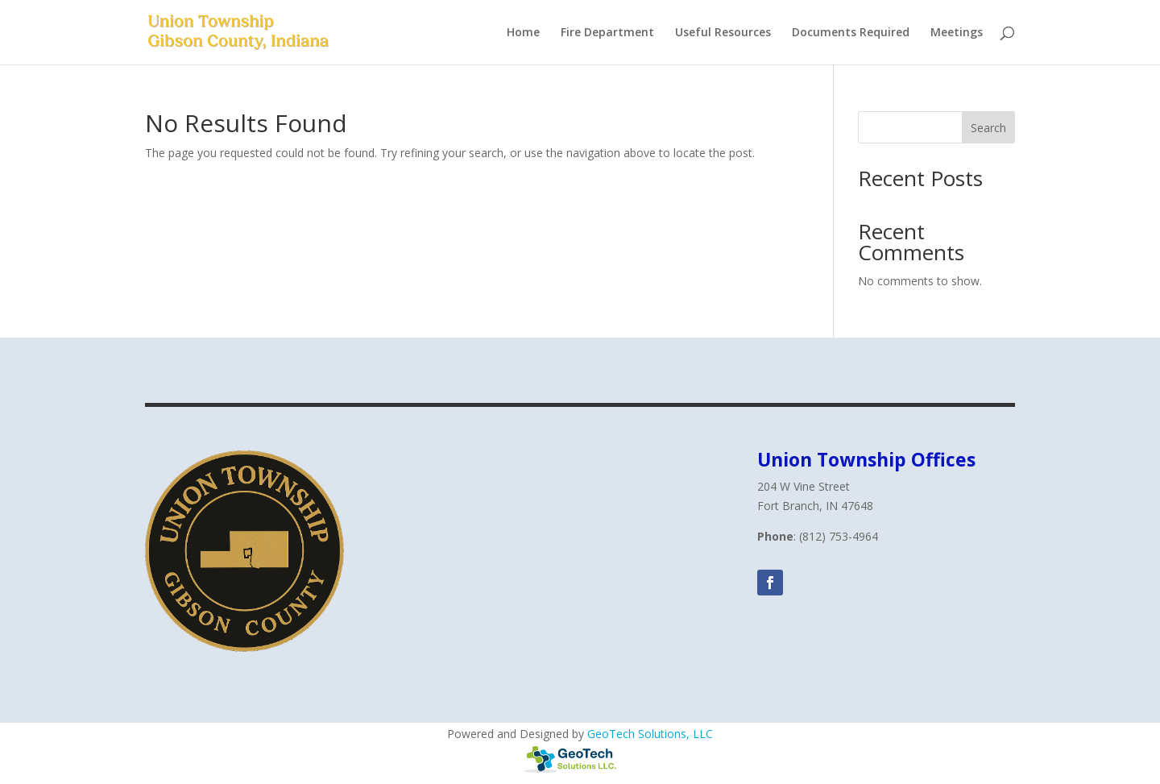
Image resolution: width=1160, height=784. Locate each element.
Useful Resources (723, 33)
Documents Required (850, 33)
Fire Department (607, 33)
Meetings (956, 33)
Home (523, 33)
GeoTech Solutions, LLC (650, 733)
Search (988, 127)
